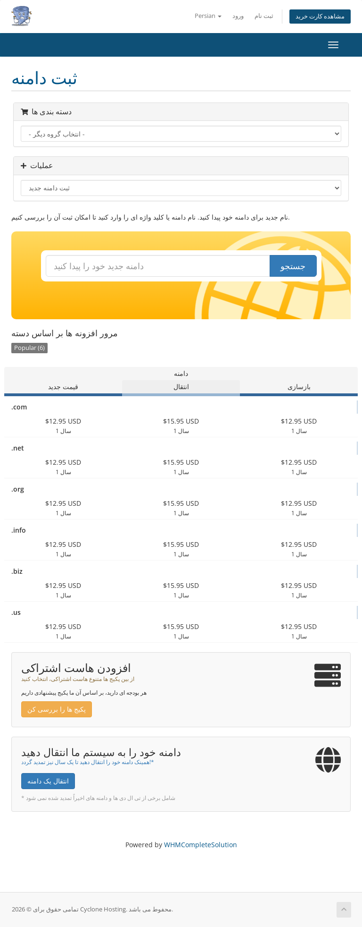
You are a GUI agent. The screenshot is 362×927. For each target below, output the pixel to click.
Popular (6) (29, 348)
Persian (208, 16)
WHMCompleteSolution (200, 844)
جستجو (292, 266)
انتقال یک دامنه (48, 780)
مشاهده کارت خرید (320, 16)
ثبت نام (264, 16)
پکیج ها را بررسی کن (56, 709)
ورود (238, 16)
